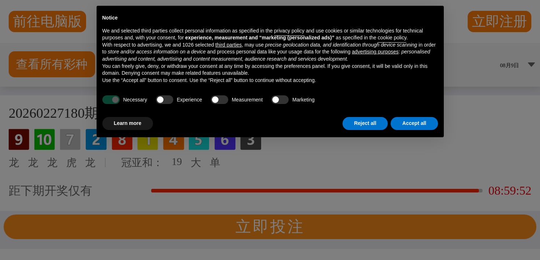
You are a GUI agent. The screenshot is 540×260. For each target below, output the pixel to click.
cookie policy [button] (392, 37)
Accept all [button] (414, 123)
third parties (228, 45)
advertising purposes (375, 52)
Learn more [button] (127, 123)
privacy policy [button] (289, 31)
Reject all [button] (365, 123)
